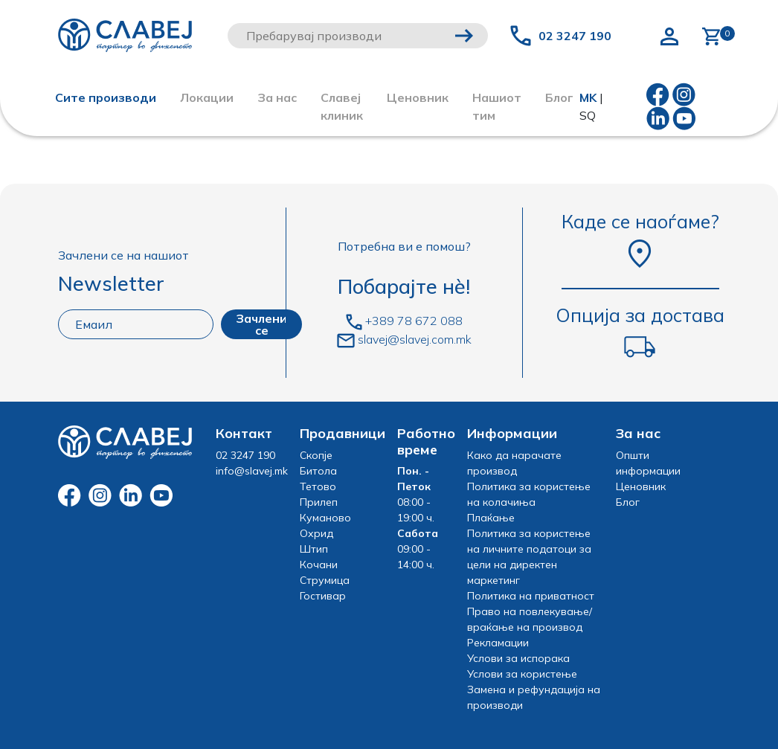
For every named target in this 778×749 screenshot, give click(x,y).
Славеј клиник (342, 106)
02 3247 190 (575, 35)
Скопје (316, 455)
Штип (314, 549)
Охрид (316, 533)
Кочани (319, 564)
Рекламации (498, 642)
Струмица (325, 580)
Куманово (325, 517)
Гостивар (323, 595)
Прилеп (319, 502)
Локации (207, 97)
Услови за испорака (518, 658)
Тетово (318, 486)
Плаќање (491, 517)
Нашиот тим (496, 106)
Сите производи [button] (105, 97)
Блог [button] (559, 97)
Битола (318, 471)
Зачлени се (261, 324)
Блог (628, 502)
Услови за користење (522, 674)
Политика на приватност (530, 595)
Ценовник (418, 97)
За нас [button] (277, 97)
